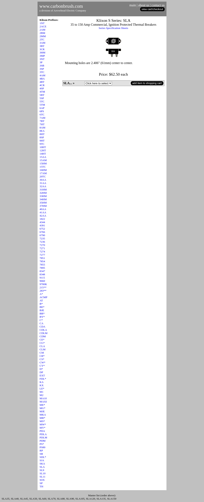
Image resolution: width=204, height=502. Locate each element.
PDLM (43, 437)
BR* (42, 313)
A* (41, 293)
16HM (43, 169)
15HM (43, 163)
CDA (42, 326)
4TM (42, 91)
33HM (43, 196)
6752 (42, 228)
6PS (42, 111)
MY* (42, 427)
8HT (42, 134)
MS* (42, 421)
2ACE (43, 26)
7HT (42, 124)
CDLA (43, 329)
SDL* (43, 457)
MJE (42, 411)
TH (41, 486)
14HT (43, 153)
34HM (43, 199)
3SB (42, 65)
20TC (43, 176)
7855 (42, 264)
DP (41, 372)
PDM (42, 440)
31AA (43, 183)
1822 (42, 218)
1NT (42, 23)
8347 (42, 271)
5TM (42, 104)
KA (41, 382)
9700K (43, 284)
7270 (42, 245)
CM (42, 352)
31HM (43, 189)
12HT (43, 150)
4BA (42, 78)
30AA (43, 179)
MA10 (43, 398)
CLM (42, 349)
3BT (42, 46)
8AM (42, 127)
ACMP (43, 297)
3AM (42, 42)
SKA (42, 463)
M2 (41, 395)
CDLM (44, 333)
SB (41, 453)
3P (41, 62)
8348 (42, 274)
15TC (43, 166)
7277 (42, 254)
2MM (43, 36)
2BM (42, 32)
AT (41, 300)
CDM (43, 336)
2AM (42, 29)
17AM (43, 173)
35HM (43, 202)
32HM (43, 192)
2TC (42, 39)
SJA (42, 460)
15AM (43, 160)
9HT (42, 140)
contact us (158, 5)
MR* (42, 417)
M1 (41, 391)
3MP (42, 55)
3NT (42, 59)
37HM (43, 205)
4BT (42, 81)
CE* (42, 339)
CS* (42, 359)
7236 (42, 241)
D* (41, 368)
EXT (42, 375)
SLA (42, 466)
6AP (42, 107)
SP (41, 483)
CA (41, 323)
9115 (42, 277)
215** (43, 287)
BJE (42, 310)
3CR (42, 49)
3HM (42, 52)
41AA (43, 212)
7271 (42, 248)
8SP (42, 137)
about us (143, 5)
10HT (43, 147)
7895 (42, 267)
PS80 (42, 447)
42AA (43, 215)
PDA (42, 430)
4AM (42, 75)
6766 (42, 231)
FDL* (43, 378)
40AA (43, 209)
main (132, 5)
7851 (42, 258)
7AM (42, 117)
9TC (42, 143)
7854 (42, 261)
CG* (42, 342)
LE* (42, 388)
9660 (42, 280)
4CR (42, 85)
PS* (42, 444)
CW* (42, 362)
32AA (43, 186)
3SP (42, 68)
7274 (42, 251)
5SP (42, 98)
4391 (42, 225)
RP (41, 450)
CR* (42, 355)
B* (41, 303)
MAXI (43, 401)
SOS (42, 479)
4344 (42, 222)
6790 (42, 235)
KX (41, 385)
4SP (42, 88)
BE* (42, 306)
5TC (42, 101)
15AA (43, 156)
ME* (42, 404)
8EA (42, 130)
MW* (43, 424)
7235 (42, 238)
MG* (42, 408)
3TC (42, 72)
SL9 (42, 470)
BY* (42, 316)
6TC (42, 114)
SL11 (42, 476)
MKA (43, 414)
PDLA (43, 434)
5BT (42, 94)
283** (43, 290)
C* (41, 320)
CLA (42, 346)
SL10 (42, 473)
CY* (42, 365)
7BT (42, 121)
